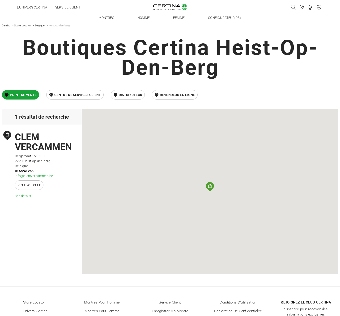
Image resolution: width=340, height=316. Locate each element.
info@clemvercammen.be (34, 176)
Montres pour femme (102, 311)
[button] (210, 186)
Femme (179, 18)
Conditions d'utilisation (238, 302)
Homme (143, 18)
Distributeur (130, 95)
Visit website (29, 185)
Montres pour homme (102, 302)
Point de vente (23, 95)
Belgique (40, 25)
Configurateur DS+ (224, 18)
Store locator (34, 302)
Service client (68, 7)
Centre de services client (77, 95)
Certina (6, 25)
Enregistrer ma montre (170, 311)
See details (23, 196)
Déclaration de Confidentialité (238, 311)
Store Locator (22, 25)
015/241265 (24, 171)
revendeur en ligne (177, 95)
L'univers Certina (32, 7)
